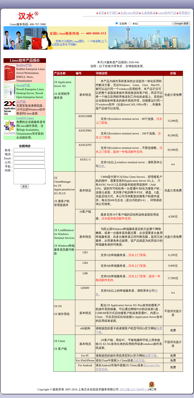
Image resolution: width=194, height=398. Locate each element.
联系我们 (184, 12)
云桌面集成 (148, 12)
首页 (101, 12)
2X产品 (21, 101)
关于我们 (112, 12)
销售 (103, 166)
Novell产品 (23, 85)
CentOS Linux (25, 118)
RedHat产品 (24, 65)
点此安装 (140, 360)
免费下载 (152, 355)
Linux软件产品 (167, 12)
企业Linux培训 (129, 12)
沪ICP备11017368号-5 (133, 389)
